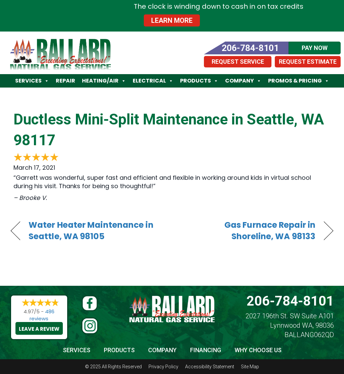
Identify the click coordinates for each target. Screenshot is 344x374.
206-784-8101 (290, 301)
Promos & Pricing (298, 81)
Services (32, 81)
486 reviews (42, 315)
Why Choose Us (258, 350)
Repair (65, 81)
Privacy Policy (163, 366)
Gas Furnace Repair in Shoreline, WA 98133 (248, 230)
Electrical (153, 81)
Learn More (171, 20)
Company (243, 81)
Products (199, 81)
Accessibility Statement (209, 366)
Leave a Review (39, 328)
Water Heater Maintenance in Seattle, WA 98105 (91, 230)
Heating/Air (104, 81)
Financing (205, 350)
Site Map (250, 366)
